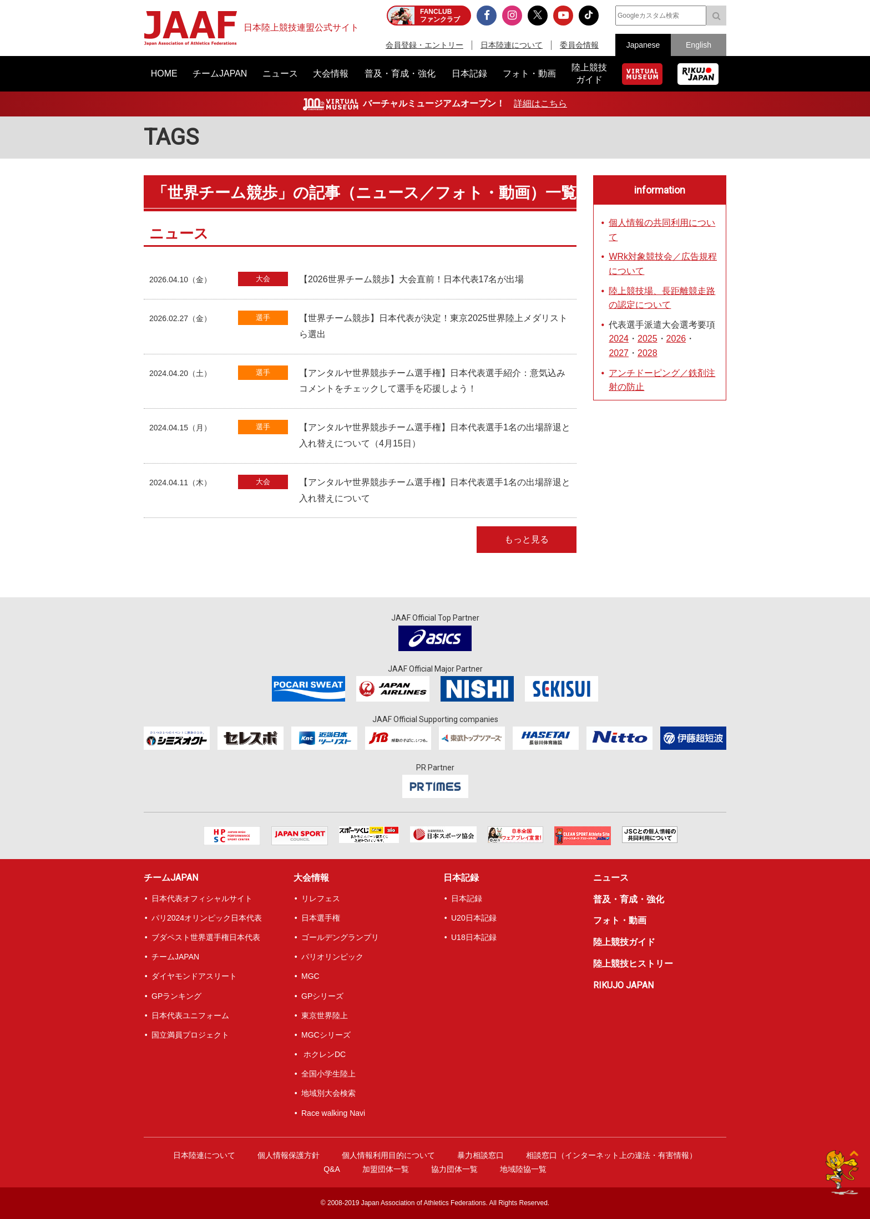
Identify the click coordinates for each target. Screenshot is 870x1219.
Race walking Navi (333, 1113)
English (698, 44)
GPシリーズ (322, 996)
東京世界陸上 (324, 1015)
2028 (647, 353)
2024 (619, 338)
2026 (676, 338)
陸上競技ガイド (624, 942)
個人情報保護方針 (288, 1155)
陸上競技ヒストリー (633, 963)
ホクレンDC (323, 1054)
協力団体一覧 (454, 1169)
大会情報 (311, 877)
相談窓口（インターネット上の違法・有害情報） (611, 1155)
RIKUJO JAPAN (623, 985)
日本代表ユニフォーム (190, 1015)
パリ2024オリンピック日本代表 (206, 917)
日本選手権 (320, 917)
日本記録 (461, 877)
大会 (263, 279)
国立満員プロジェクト (190, 1034)
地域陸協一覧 (523, 1169)
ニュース (611, 877)
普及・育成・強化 (628, 899)
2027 (619, 353)
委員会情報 (579, 44)
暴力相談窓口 (480, 1155)
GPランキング (176, 996)
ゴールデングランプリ (340, 937)
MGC (310, 976)
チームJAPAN (171, 877)
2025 (647, 338)
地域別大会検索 (328, 1093)
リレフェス (320, 898)
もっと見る (526, 539)
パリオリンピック (332, 956)
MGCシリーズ (326, 1034)
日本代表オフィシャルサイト (201, 898)
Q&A (331, 1169)
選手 (263, 317)
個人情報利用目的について (388, 1155)
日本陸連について (511, 44)
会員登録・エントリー (424, 44)
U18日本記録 (474, 937)
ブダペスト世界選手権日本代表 (205, 937)
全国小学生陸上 (328, 1073)
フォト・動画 (619, 920)
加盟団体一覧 (385, 1169)
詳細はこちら (540, 103)
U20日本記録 (474, 917)
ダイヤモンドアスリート (194, 976)
